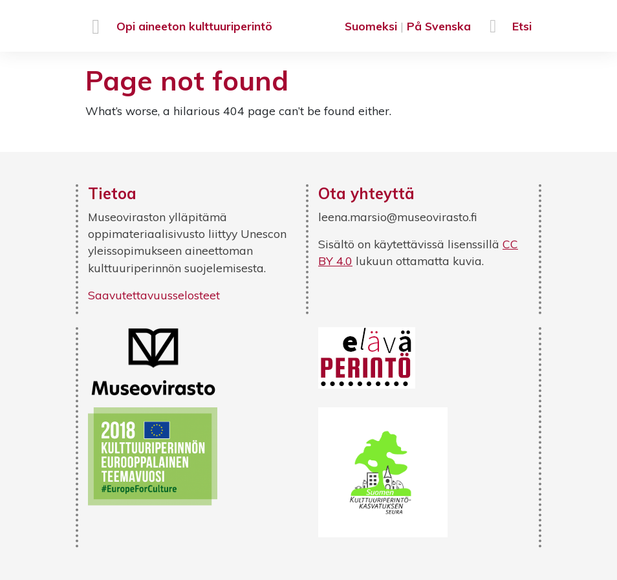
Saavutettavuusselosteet (154, 295)
